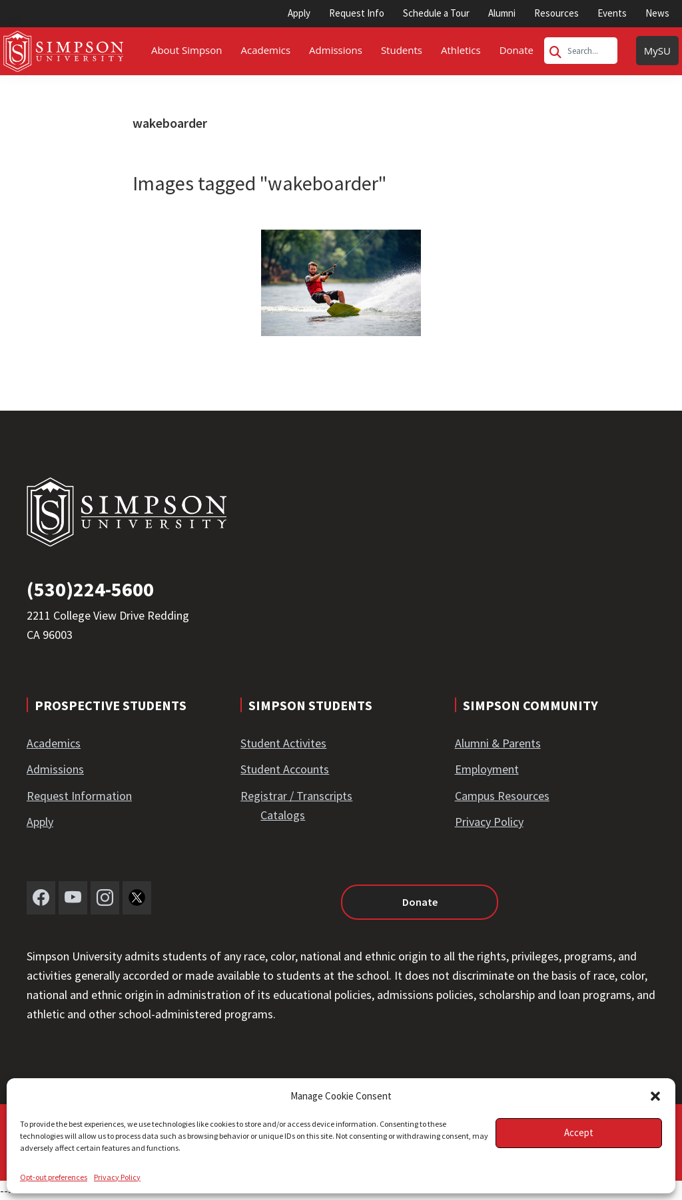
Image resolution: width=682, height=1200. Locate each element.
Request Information (79, 795)
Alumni (501, 13)
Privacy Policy (117, 1177)
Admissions (55, 769)
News (657, 13)
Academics (54, 743)
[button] (655, 1096)
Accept (578, 1132)
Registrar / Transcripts (296, 795)
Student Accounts (284, 769)
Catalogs (282, 815)
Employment (487, 769)
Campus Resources (502, 795)
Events (612, 13)
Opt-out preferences (53, 1177)
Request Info (356, 13)
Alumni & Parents (498, 743)
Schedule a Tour (436, 13)
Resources (556, 13)
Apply (299, 13)
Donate (420, 901)
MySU (657, 50)
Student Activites (283, 743)
